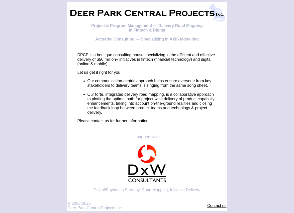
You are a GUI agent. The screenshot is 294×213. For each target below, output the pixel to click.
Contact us (216, 206)
